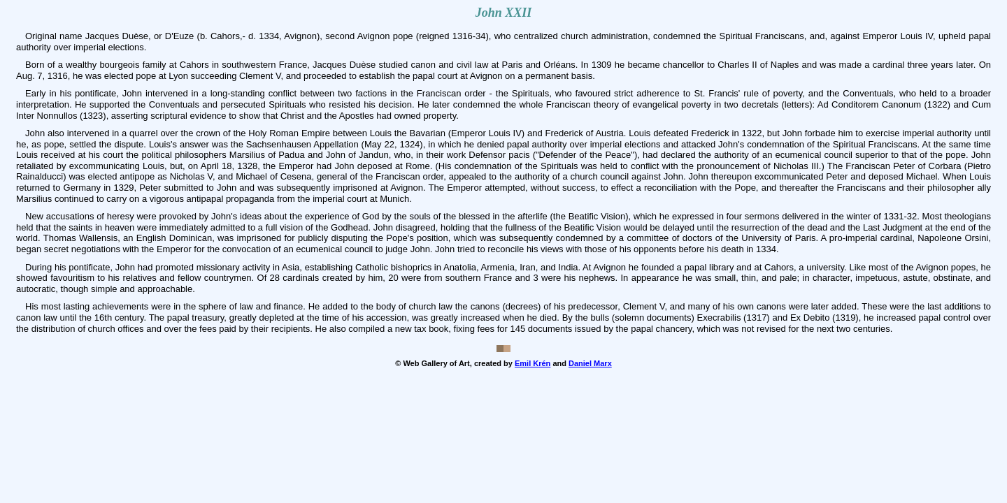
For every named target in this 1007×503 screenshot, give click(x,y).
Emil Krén (532, 363)
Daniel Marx (590, 363)
